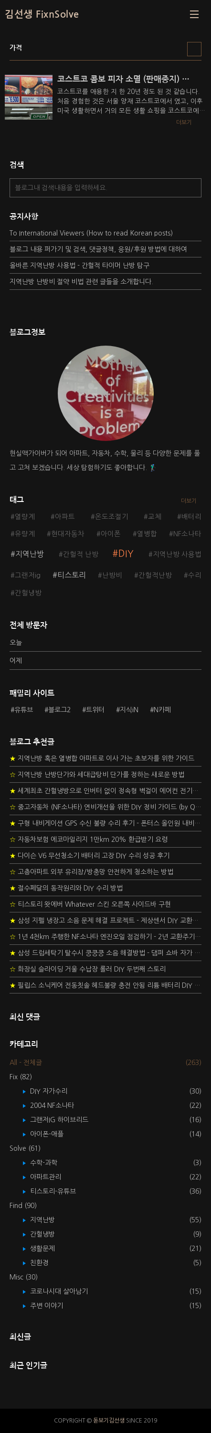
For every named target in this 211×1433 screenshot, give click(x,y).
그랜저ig (28, 575)
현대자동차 (67, 534)
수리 (194, 575)
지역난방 (29, 554)
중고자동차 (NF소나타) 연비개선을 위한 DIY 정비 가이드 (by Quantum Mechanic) (105, 807)
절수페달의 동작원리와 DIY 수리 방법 (66, 888)
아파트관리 (52, 1177)
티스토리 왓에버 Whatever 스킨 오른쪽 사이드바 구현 (90, 904)
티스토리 (71, 575)
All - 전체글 (26, 1062)
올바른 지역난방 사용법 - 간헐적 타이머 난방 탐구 (79, 265)
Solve (25, 1148)
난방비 (112, 575)
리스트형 (194, 49)
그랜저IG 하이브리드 (66, 1120)
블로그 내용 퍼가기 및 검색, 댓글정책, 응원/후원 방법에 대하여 (98, 249)
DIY (126, 553)
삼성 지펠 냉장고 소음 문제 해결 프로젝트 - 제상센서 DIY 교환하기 (105, 920)
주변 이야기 (53, 1306)
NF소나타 (187, 534)
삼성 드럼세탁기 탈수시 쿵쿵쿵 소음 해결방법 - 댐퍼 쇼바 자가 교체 (105, 953)
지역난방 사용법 (177, 554)
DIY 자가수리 (55, 1091)
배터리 (191, 516)
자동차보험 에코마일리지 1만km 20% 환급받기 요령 (89, 839)
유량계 (25, 534)
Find (23, 1205)
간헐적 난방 (80, 554)
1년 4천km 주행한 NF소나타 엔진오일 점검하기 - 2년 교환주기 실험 (105, 936)
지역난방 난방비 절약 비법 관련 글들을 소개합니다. (81, 281)
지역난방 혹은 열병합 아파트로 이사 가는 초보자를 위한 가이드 (102, 758)
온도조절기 (111, 516)
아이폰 (111, 534)
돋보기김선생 (109, 1420)
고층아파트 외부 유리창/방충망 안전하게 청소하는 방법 (91, 872)
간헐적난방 (155, 575)
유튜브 (23, 709)
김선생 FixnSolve (42, 14)
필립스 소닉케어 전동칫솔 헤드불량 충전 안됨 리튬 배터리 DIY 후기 (105, 985)
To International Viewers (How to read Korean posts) (91, 233)
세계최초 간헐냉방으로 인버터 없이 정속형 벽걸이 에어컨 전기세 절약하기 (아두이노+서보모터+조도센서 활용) (105, 791)
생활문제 (49, 1248)
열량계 (25, 516)
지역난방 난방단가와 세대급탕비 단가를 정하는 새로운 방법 (97, 774)
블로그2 (59, 709)
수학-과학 (50, 1163)
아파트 (65, 516)
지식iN (129, 709)
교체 (154, 516)
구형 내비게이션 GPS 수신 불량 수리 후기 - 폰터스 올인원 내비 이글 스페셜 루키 (105, 823)
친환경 (46, 1263)
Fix (21, 1077)
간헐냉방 (28, 593)
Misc (24, 1277)
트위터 (95, 709)
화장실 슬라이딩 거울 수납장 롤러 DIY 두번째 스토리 (88, 969)
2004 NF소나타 (59, 1105)
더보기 (189, 501)
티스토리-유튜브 (60, 1191)
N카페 (162, 709)
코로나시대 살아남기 (66, 1291)
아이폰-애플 (53, 1134)
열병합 (147, 534)
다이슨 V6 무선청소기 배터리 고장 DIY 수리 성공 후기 (89, 855)
